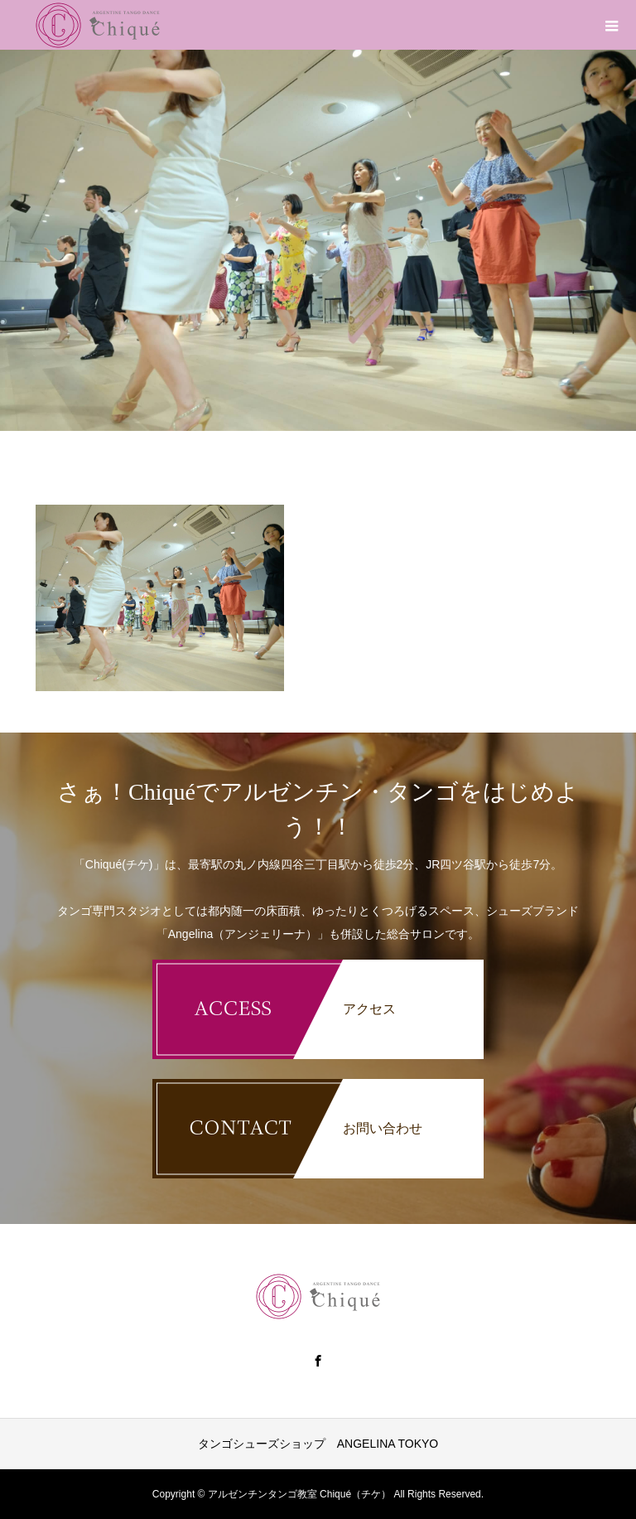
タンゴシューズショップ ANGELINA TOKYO (318, 1443)
